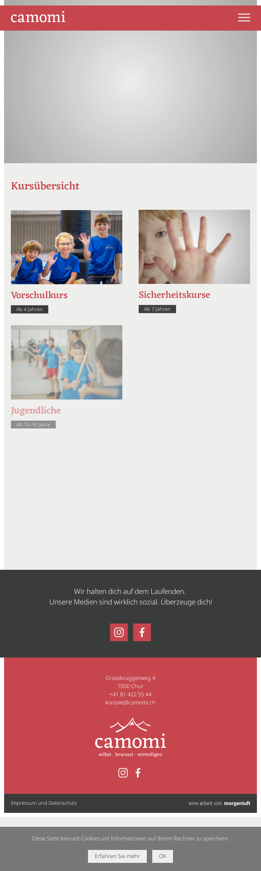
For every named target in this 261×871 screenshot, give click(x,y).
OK (162, 856)
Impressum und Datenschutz (44, 803)
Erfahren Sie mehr (117, 856)
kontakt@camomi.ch (130, 702)
